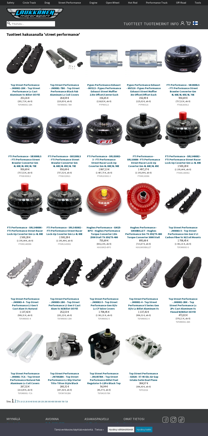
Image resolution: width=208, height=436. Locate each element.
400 (52, 401)
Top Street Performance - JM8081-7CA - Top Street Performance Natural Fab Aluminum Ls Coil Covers (25, 378)
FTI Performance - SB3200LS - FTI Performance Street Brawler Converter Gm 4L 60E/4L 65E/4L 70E (64, 161)
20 (26, 401)
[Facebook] (165, 420)
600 (59, 401)
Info (174, 23)
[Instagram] (173, 420)
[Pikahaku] (30, 24)
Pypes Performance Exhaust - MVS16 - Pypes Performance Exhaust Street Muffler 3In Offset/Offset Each (143, 89)
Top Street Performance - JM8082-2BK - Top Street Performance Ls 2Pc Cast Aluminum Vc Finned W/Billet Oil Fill (183, 305)
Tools (198, 2)
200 (45, 401)
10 (21, 401)
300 (49, 401)
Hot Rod (132, 2)
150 (42, 401)
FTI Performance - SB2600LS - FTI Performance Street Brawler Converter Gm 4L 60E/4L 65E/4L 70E (183, 89)
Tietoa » (99, 429)
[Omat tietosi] (182, 23)
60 (36, 401)
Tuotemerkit (156, 23)
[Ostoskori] (188, 23)
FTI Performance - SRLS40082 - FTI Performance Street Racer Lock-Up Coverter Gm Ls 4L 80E (183, 159)
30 (29, 401)
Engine (93, 2)
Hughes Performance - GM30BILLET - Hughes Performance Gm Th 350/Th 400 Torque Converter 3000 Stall (143, 232)
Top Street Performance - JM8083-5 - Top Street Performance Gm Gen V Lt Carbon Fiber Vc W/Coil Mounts (183, 232)
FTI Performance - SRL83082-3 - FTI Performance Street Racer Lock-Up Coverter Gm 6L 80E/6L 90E (104, 161)
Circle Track (29, 2)
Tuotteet (133, 23)
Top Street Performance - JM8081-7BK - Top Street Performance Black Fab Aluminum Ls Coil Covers (64, 89)
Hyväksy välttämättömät (121, 429)
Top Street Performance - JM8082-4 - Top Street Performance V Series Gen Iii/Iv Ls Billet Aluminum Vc (143, 303)
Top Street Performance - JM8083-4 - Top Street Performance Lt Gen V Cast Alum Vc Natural (25, 303)
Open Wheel (112, 2)
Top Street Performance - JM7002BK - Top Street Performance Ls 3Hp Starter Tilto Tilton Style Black (64, 378)
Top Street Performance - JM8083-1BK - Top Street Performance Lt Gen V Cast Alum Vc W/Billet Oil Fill (64, 303)
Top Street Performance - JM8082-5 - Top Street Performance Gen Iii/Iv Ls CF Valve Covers (104, 303)
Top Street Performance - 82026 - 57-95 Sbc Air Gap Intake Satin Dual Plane (143, 377)
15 (24, 401)
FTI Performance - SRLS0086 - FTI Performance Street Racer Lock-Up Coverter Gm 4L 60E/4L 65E (143, 161)
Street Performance (69, 2)
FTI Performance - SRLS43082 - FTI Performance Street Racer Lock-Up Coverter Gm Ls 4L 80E (64, 231)
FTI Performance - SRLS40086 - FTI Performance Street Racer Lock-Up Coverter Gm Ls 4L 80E (25, 231)
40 (31, 401)
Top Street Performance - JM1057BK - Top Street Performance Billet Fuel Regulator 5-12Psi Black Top (104, 378)
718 (66, 401)
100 (39, 401)
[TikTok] (181, 420)
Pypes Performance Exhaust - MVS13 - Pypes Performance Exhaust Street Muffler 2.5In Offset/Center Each (104, 89)
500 (56, 401)
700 (62, 401)
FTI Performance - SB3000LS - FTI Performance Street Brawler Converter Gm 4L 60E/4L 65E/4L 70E (24, 161)
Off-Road (181, 2)
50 (34, 401)
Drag (47, 2)
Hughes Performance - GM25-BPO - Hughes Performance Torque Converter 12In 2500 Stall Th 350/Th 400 (104, 232)
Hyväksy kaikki (144, 429)
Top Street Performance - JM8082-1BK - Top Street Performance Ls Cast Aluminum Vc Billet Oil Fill (25, 89)
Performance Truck (156, 2)
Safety (10, 2)
